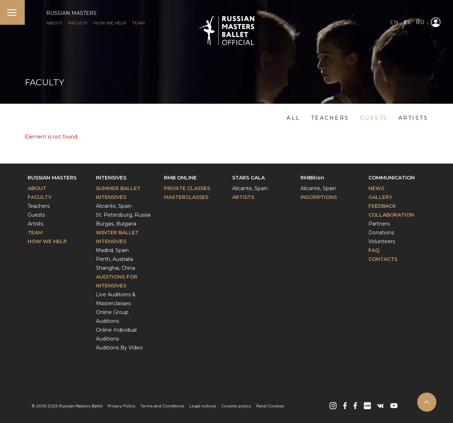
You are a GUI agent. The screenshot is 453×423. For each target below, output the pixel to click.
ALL (293, 118)
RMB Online (180, 178)
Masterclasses (186, 197)
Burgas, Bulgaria (116, 224)
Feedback (382, 206)
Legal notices (202, 406)
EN (394, 22)
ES (407, 22)
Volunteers (381, 241)
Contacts (382, 259)
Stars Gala (248, 178)
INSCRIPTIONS (318, 197)
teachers (330, 118)
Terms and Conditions (162, 406)
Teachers (39, 206)
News (376, 188)
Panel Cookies (270, 406)
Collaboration (391, 215)
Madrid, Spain (112, 250)
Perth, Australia (114, 259)
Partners (379, 224)
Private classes (187, 188)
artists (413, 118)
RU (420, 22)
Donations (381, 232)
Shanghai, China (115, 268)
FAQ (373, 250)
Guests (36, 215)
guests (374, 118)
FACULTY (77, 22)
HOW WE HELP (109, 22)
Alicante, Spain (114, 206)
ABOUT (54, 22)
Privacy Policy (122, 406)
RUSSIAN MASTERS (71, 13)
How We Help (47, 241)
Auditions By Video (119, 347)
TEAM (138, 22)
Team (35, 232)
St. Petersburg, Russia (123, 215)
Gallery (380, 197)
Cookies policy (236, 406)
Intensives (111, 178)
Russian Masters (52, 178)
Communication (391, 178)
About (37, 188)
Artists (35, 224)
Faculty (39, 197)
